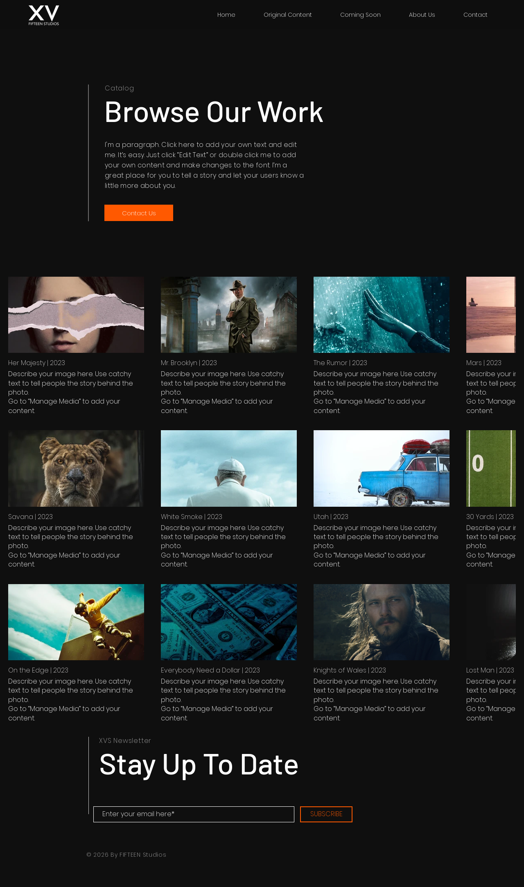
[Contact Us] (138, 213)
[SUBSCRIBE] (326, 814)
